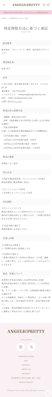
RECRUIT (26, 374)
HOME (4, 18)
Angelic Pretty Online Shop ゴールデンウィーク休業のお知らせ (26, 12)
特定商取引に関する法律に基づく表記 (25, 378)
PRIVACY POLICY (26, 382)
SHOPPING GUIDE (26, 357)
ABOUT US (25, 369)
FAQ (26, 361)
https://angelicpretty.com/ (20, 98)
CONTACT (26, 365)
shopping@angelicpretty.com (32, 94)
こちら (19, 101)
